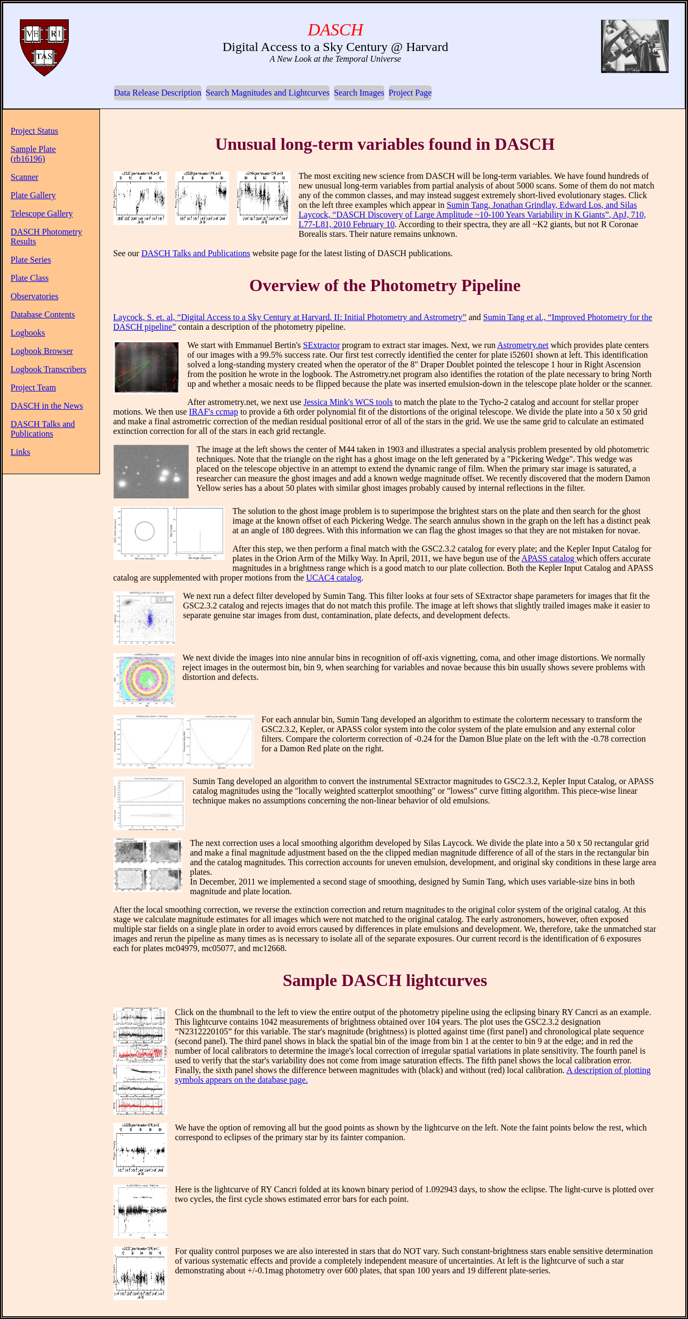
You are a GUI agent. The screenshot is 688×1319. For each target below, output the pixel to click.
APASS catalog (549, 558)
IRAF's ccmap (213, 411)
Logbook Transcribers (49, 369)
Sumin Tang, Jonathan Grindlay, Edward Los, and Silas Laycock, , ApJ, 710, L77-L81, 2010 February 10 (472, 214)
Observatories (35, 296)
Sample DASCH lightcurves (385, 980)
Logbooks (28, 332)
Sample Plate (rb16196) (33, 153)
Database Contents (43, 314)
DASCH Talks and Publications (43, 428)
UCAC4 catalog (334, 577)
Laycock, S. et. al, (290, 317)
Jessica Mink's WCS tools (348, 402)
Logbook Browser (42, 351)
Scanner (25, 177)
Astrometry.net (522, 345)
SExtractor (321, 345)
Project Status (34, 130)
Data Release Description (158, 92)
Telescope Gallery (42, 213)
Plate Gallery (33, 195)
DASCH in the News (47, 405)
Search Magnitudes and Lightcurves (268, 92)
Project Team (33, 387)
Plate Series (31, 259)
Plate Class (30, 277)
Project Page (410, 92)
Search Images (359, 92)
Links (20, 451)
